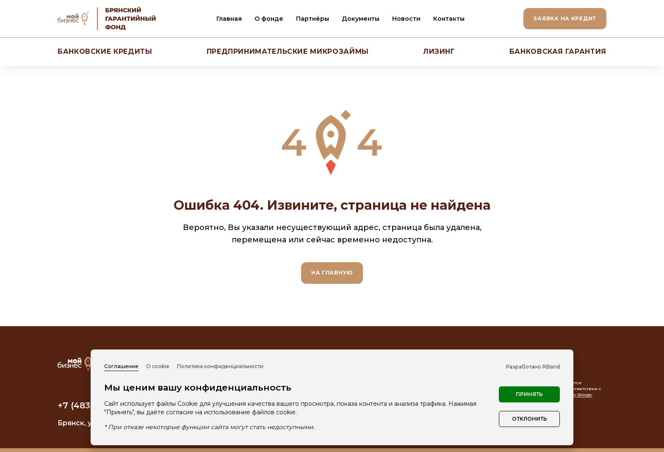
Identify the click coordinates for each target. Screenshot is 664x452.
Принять (529, 394)
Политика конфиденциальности (220, 366)
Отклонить (529, 419)
